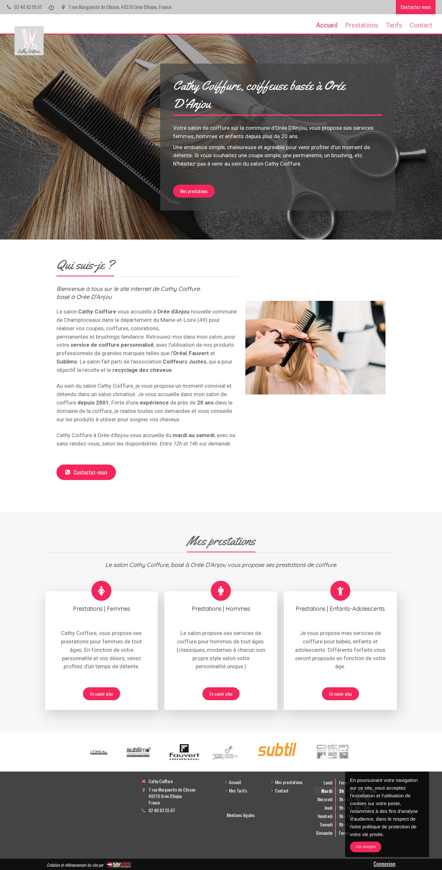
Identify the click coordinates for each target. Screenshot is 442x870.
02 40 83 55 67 (162, 810)
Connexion (385, 864)
